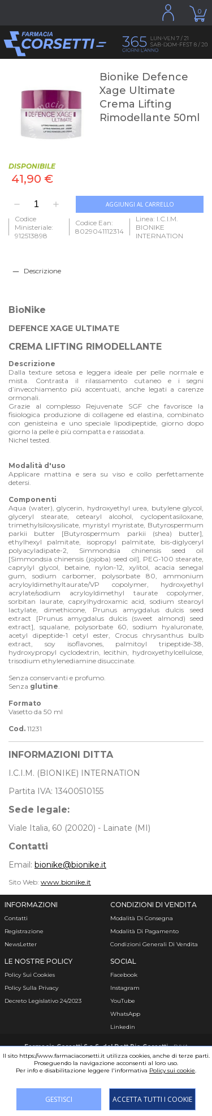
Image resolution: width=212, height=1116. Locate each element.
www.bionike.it (66, 882)
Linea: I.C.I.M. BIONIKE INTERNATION (159, 227)
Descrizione (42, 271)
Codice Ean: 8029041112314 (99, 226)
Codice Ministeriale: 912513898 (34, 227)
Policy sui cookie (172, 1070)
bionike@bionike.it (70, 865)
